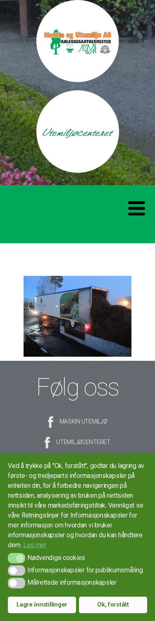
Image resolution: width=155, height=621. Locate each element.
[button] (16, 558)
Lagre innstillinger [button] (42, 604)
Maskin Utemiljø (83, 421)
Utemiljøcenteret (83, 442)
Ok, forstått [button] (113, 604)
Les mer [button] (34, 545)
